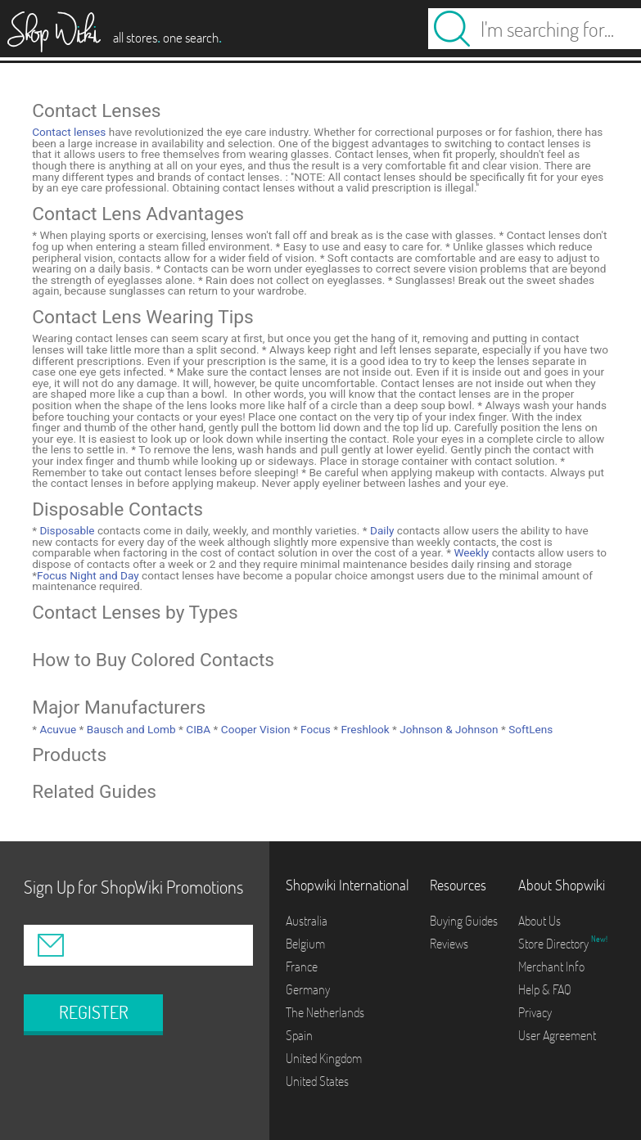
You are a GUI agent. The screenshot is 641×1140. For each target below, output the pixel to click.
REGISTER (94, 1012)
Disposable (66, 530)
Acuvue (56, 729)
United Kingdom (324, 1058)
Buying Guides (464, 920)
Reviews (449, 943)
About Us (539, 920)
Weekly (470, 552)
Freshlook (364, 729)
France (302, 966)
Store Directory (554, 943)
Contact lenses (69, 131)
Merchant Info (551, 966)
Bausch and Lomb (129, 729)
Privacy (535, 1012)
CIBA (196, 729)
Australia (306, 920)
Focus (314, 729)
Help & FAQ (544, 989)
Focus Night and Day (88, 575)
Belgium (305, 943)
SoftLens (529, 729)
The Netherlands (325, 1012)
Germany (308, 989)
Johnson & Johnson (448, 729)
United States (317, 1081)
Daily (381, 530)
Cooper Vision (254, 729)
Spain (299, 1035)
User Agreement (557, 1035)
